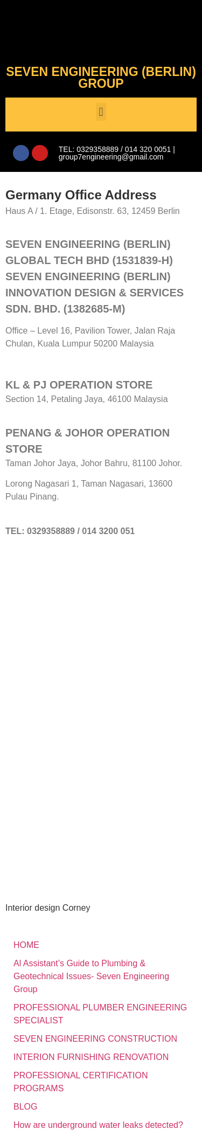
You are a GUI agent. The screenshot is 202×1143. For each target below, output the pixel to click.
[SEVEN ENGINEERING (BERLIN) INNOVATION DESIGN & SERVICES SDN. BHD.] (101, 637)
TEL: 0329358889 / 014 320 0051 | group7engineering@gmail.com (117, 153)
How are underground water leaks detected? (98, 1125)
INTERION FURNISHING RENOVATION (91, 1057)
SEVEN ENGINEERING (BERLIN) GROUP (101, 78)
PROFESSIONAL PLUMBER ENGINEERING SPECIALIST (100, 1014)
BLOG (25, 1106)
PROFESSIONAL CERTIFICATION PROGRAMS (80, 1082)
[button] (101, 112)
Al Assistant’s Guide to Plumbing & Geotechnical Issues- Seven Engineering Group (91, 976)
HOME (26, 945)
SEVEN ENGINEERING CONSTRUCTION (95, 1038)
